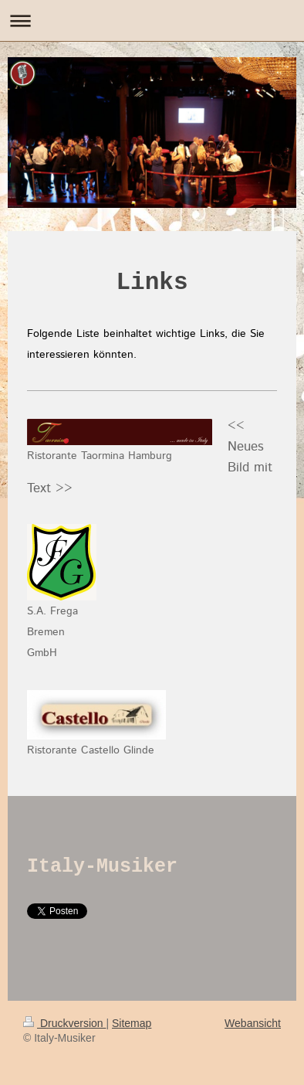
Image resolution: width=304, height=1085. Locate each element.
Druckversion (64, 1023)
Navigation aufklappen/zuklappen (152, 20)
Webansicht (253, 1023)
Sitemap (131, 1023)
